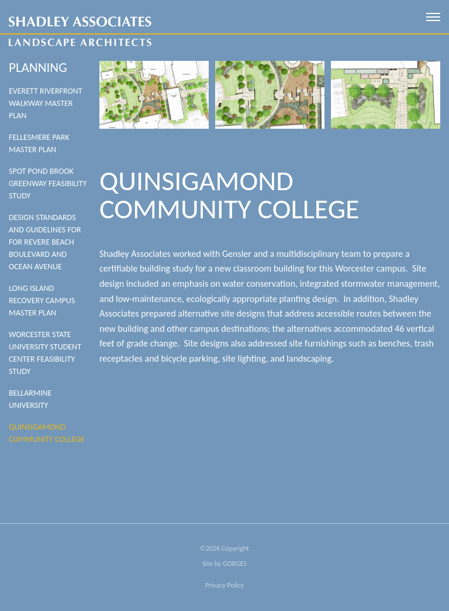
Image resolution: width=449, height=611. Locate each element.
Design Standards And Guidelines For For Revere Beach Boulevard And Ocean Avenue (45, 242)
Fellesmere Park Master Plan (39, 143)
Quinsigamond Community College (47, 433)
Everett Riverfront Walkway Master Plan (45, 103)
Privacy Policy (224, 585)
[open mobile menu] (433, 17)
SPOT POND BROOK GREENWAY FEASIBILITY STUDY (48, 183)
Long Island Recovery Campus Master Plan (42, 300)
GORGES (235, 563)
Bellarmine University (30, 399)
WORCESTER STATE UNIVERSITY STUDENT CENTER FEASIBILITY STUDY (45, 352)
